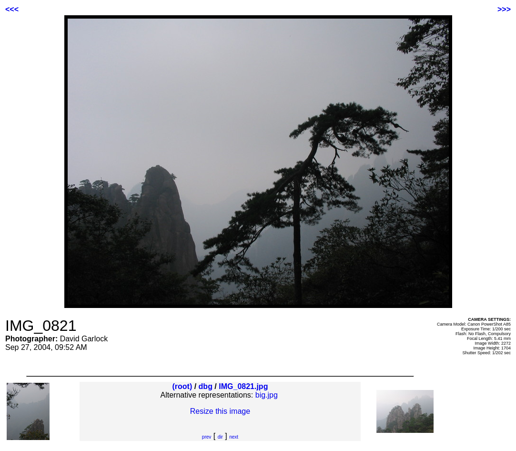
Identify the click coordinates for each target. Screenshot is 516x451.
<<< (12, 9)
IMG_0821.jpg (243, 386)
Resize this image (220, 411)
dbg (205, 386)
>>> (504, 9)
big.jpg (266, 395)
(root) (182, 386)
